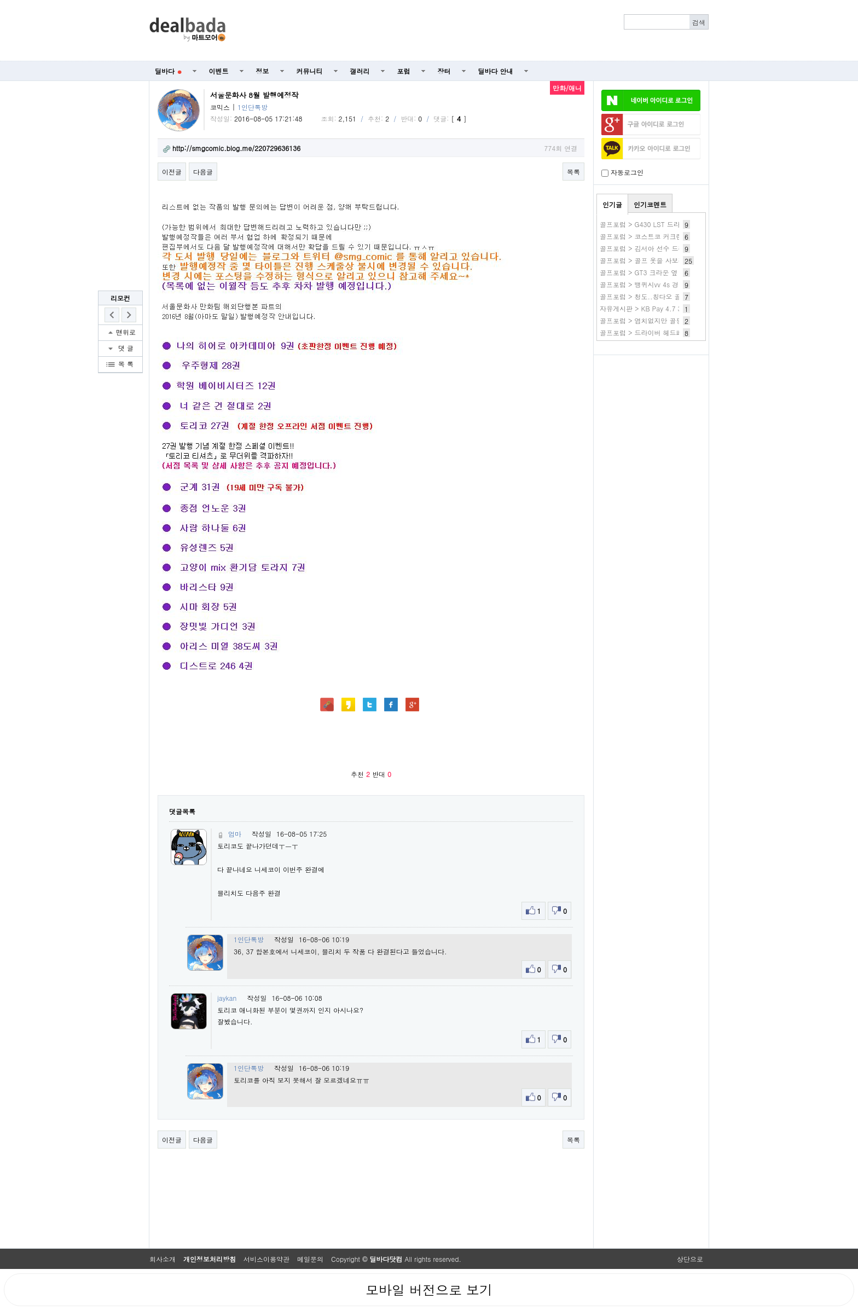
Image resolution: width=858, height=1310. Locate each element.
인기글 (612, 204)
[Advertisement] (473, 30)
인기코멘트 (650, 204)
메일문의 (310, 1258)
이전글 (172, 171)
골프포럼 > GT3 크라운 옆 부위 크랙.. (657, 272)
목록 (573, 171)
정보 (262, 71)
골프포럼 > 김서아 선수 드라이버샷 (652, 248)
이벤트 (219, 71)
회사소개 (162, 1258)
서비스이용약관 (266, 1258)
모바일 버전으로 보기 (429, 1289)
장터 (444, 71)
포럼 (403, 71)
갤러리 (360, 71)
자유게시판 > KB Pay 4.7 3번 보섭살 (655, 308)
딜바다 (168, 71)
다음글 (203, 171)
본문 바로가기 (0, 0)
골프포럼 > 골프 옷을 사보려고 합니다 (657, 260)
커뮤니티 (310, 71)
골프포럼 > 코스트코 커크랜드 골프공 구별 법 (667, 236)
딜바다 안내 (495, 71)
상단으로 (690, 1258)
